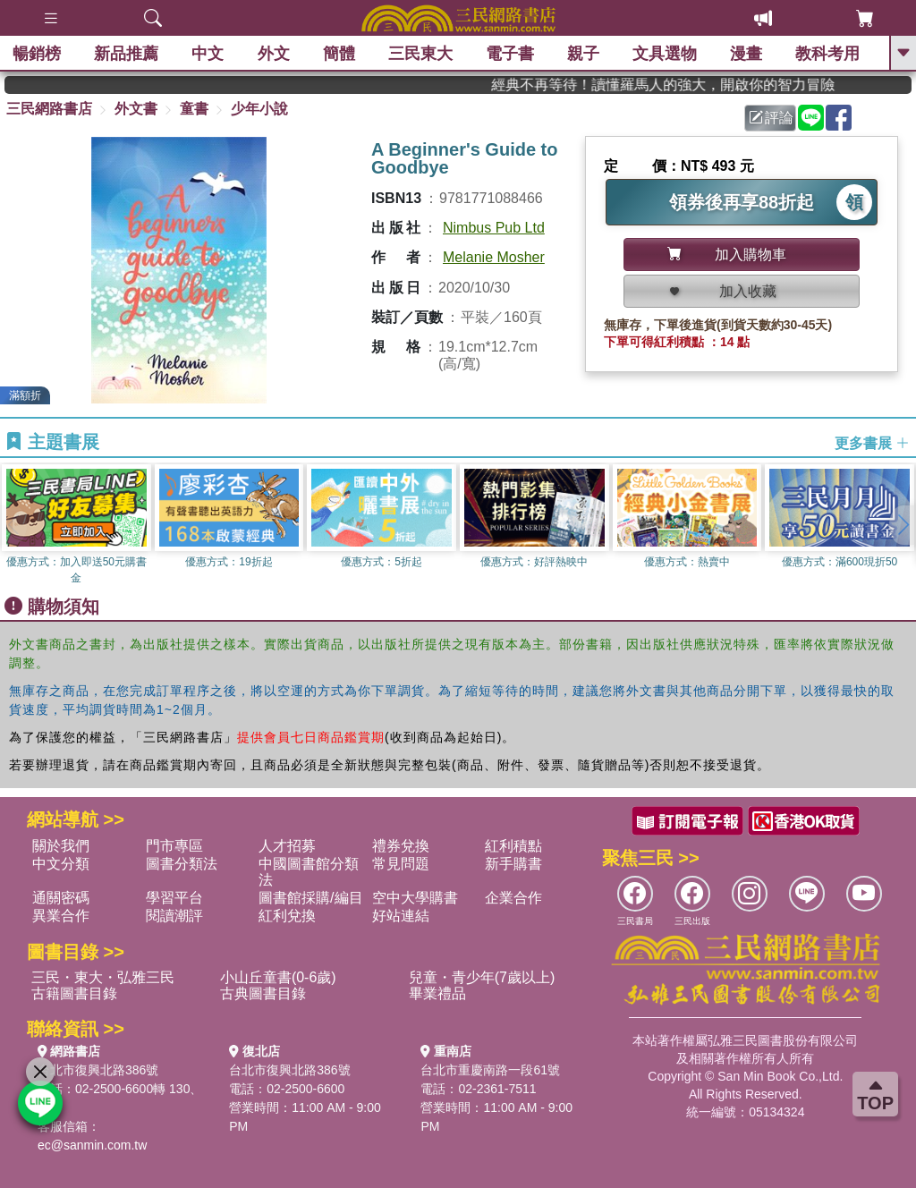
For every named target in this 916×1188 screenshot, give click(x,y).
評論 (771, 117)
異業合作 (60, 915)
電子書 (511, 54)
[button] (902, 525)
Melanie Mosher (494, 257)
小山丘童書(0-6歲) (278, 977)
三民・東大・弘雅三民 (102, 977)
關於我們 (60, 845)
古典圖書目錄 (263, 993)
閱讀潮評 (174, 915)
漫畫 (747, 54)
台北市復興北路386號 (98, 1070)
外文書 (135, 108)
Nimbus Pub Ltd (494, 227)
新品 (127, 54)
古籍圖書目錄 (74, 993)
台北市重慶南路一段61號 (490, 1070)
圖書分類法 (181, 863)
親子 (584, 54)
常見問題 (400, 863)
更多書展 (872, 442)
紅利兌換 (287, 915)
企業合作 (513, 897)
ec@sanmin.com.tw (92, 1145)
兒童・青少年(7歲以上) (482, 977)
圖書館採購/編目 (310, 897)
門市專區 (174, 845)
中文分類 (60, 863)
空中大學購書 (415, 897)
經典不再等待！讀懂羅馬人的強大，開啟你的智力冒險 (686, 84)
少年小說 (259, 108)
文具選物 (665, 54)
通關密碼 (60, 897)
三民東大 (420, 54)
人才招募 (287, 845)
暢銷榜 (37, 54)
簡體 (339, 54)
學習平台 (174, 897)
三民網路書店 (49, 108)
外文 (274, 54)
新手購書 (513, 863)
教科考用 (828, 54)
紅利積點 (513, 845)
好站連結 (400, 915)
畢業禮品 (437, 993)
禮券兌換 (400, 845)
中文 (208, 54)
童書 (194, 108)
